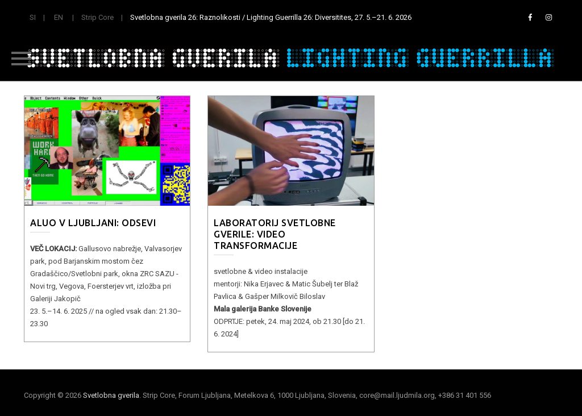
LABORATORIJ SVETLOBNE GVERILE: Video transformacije (275, 234)
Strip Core (97, 17)
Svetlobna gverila (111, 395)
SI (33, 17)
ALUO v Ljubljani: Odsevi (93, 223)
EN (58, 17)
